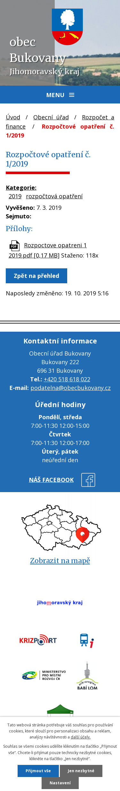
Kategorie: (21, 187)
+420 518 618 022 (67, 379)
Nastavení (60, 783)
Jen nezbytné (81, 770)
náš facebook (51, 480)
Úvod (13, 117)
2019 (15, 196)
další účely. (81, 737)
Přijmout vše (38, 770)
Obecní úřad (50, 117)
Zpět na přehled (36, 275)
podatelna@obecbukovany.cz (70, 388)
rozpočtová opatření (54, 196)
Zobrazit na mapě (60, 560)
